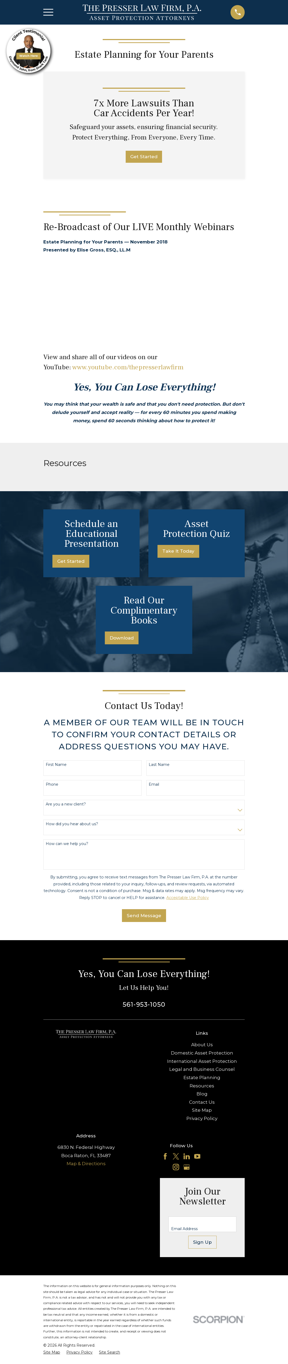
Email (154, 784)
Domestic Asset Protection (202, 1053)
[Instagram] (176, 1167)
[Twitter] (176, 1156)
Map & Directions (86, 1163)
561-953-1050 (144, 1004)
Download (122, 638)
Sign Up (202, 1242)
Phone (52, 784)
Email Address (184, 1229)
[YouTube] (197, 1156)
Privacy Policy (201, 1118)
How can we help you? (67, 844)
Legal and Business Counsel (202, 1069)
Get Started (144, 156)
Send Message (144, 915)
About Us (202, 1044)
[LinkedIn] (186, 1156)
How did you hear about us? (72, 824)
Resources (202, 1085)
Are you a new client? (66, 804)
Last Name (159, 764)
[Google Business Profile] (186, 1167)
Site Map (202, 1110)
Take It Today (178, 551)
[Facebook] (165, 1156)
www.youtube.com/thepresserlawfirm (128, 367)
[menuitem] (51, 1352)
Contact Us (202, 1102)
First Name (56, 764)
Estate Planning (201, 1077)
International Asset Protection (202, 1061)
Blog (202, 1093)
